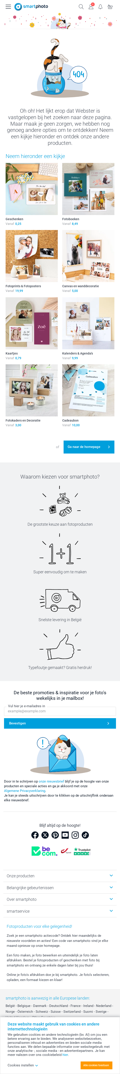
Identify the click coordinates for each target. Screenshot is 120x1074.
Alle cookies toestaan (96, 1065)
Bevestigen (17, 723)
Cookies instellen (23, 1065)
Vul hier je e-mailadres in (26, 706)
